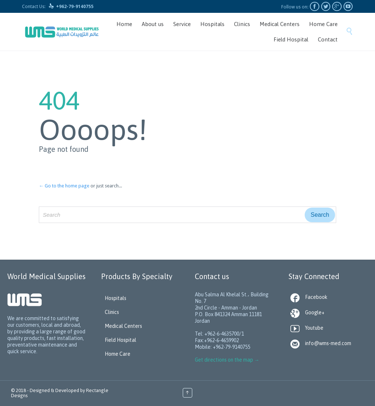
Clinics (112, 312)
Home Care (117, 354)
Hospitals (115, 298)
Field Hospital (120, 340)
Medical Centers (123, 326)
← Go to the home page (64, 186)
